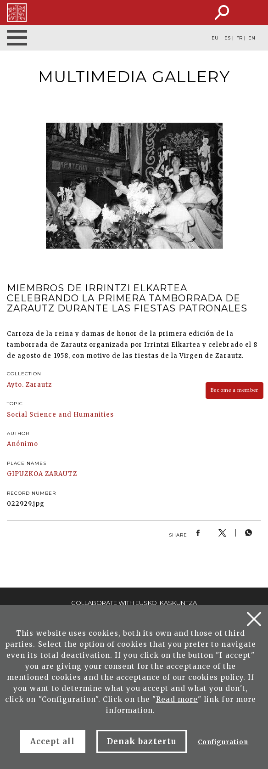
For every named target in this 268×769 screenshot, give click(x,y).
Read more (177, 699)
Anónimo (22, 444)
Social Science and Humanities (60, 414)
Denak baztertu (141, 741)
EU (215, 38)
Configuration (223, 742)
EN (251, 38)
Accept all (52, 741)
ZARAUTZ (61, 474)
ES (227, 38)
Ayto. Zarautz (29, 385)
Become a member (234, 390)
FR (239, 38)
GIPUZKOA (25, 474)
